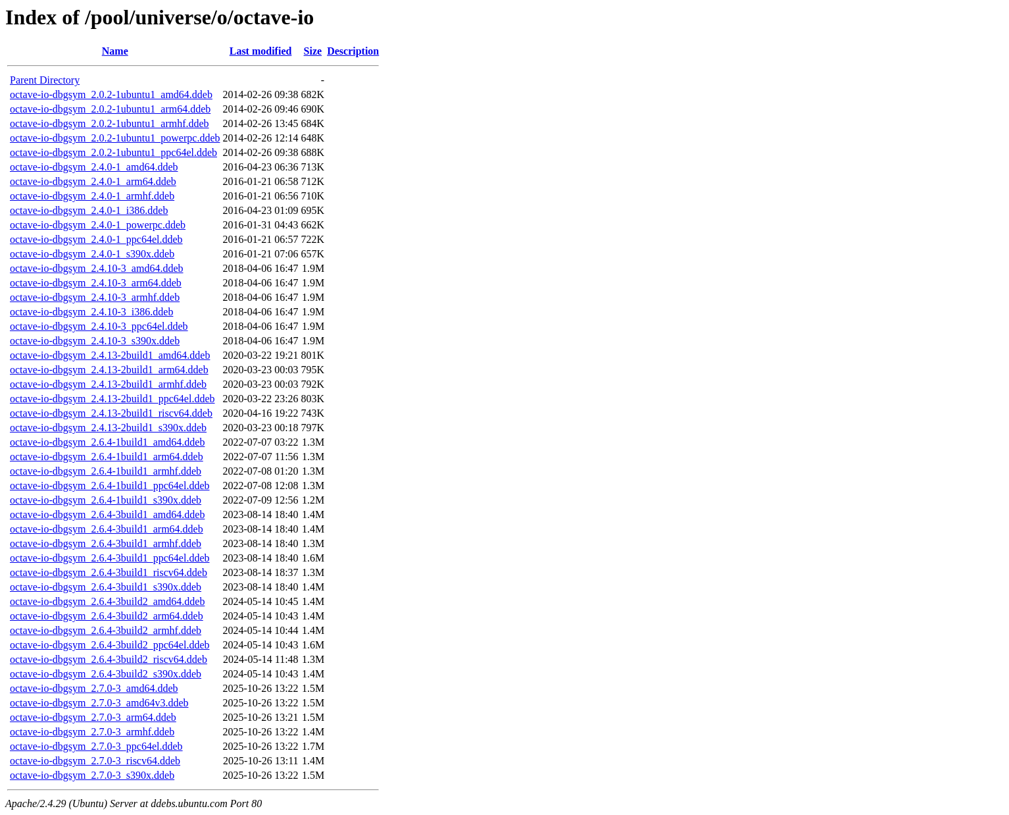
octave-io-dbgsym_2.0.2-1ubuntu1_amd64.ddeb (111, 94)
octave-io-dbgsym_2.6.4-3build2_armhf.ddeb (105, 630)
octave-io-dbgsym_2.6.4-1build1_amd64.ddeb (107, 442)
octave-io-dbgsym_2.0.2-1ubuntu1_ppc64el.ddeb (113, 152)
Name (115, 51)
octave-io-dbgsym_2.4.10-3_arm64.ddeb (96, 282)
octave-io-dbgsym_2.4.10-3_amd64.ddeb (97, 268)
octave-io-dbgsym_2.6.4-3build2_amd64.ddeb (107, 601)
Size (313, 51)
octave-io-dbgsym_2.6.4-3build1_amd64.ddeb (107, 514)
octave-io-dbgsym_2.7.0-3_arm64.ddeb (93, 717)
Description (353, 51)
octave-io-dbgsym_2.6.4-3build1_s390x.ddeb (105, 586)
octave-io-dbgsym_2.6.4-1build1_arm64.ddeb (106, 456)
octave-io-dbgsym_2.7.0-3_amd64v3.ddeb (99, 702)
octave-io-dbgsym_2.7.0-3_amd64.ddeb (94, 688)
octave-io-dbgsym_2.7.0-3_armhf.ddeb (92, 731)
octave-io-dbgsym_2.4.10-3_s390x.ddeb (95, 340)
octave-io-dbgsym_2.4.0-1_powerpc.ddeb (97, 224)
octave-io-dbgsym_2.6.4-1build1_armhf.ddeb (105, 471)
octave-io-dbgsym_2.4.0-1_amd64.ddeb (94, 166)
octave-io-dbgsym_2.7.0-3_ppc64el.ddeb (96, 746)
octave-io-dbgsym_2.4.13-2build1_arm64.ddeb (109, 369)
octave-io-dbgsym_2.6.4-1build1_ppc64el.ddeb (110, 485)
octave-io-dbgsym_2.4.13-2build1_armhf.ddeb (108, 384)
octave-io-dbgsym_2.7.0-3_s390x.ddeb (92, 775)
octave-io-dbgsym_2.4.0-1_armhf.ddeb (92, 195)
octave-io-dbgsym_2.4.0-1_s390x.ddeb (92, 253)
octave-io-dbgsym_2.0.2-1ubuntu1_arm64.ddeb (110, 109)
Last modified (261, 51)
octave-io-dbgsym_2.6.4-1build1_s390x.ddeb (105, 500)
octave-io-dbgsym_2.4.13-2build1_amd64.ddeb (110, 355)
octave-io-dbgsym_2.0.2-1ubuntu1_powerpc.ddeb (115, 138)
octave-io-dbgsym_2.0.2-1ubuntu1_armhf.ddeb (109, 123)
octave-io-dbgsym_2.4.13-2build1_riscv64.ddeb (111, 413)
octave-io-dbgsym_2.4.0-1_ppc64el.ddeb (96, 239)
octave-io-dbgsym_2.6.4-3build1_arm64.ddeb (106, 529)
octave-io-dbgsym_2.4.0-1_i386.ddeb (89, 210)
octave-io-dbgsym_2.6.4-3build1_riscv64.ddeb (108, 572)
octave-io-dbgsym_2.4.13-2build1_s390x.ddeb (108, 427)
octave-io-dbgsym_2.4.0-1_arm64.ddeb (93, 181)
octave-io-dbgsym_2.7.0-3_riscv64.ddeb (95, 760)
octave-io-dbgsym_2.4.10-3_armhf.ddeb (95, 297)
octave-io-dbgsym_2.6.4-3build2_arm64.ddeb (106, 615)
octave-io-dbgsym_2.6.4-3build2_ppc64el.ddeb (110, 644)
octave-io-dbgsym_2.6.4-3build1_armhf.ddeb (105, 543)
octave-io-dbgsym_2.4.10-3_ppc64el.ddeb (99, 326)
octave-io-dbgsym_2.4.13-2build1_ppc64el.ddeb (112, 398)
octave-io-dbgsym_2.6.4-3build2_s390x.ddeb (105, 673)
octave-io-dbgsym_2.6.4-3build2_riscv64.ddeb (108, 659)
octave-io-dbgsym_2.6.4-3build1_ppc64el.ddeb (110, 558)
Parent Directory (45, 80)
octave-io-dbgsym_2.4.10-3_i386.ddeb (91, 311)
